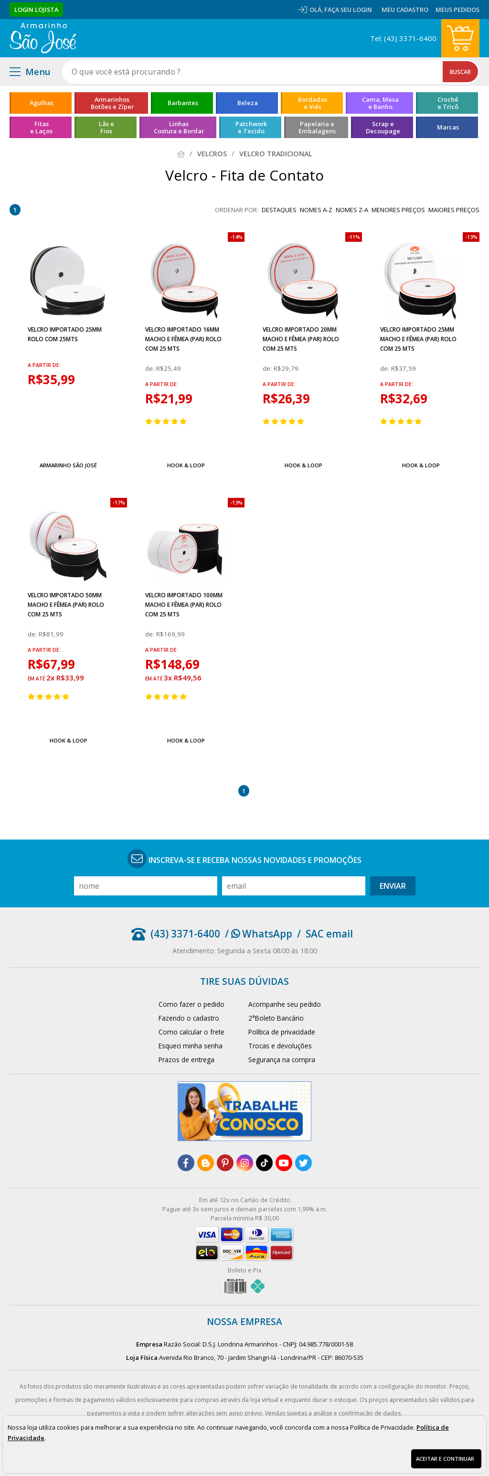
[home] (43, 38)
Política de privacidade (281, 1031)
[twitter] (303, 1162)
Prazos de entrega (186, 1059)
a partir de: (44, 365)
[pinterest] (225, 1162)
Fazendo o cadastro (189, 1018)
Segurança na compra (281, 1059)
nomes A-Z (316, 209)
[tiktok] (264, 1162)
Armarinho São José (68, 465)
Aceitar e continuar (445, 1458)
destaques (279, 209)
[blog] (205, 1162)
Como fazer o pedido (191, 1004)
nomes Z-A (352, 209)
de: (150, 368)
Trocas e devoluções (280, 1045)
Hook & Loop (186, 465)
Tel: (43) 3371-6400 (403, 38)
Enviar (393, 886)
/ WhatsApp (258, 933)
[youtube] (284, 1162)
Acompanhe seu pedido (284, 1004)
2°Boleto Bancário (276, 1018)
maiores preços (453, 209)
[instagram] (244, 1162)
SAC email (329, 933)
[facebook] (186, 1162)
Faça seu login (348, 9)
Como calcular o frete (191, 1031)
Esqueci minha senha (191, 1045)
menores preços (398, 209)
